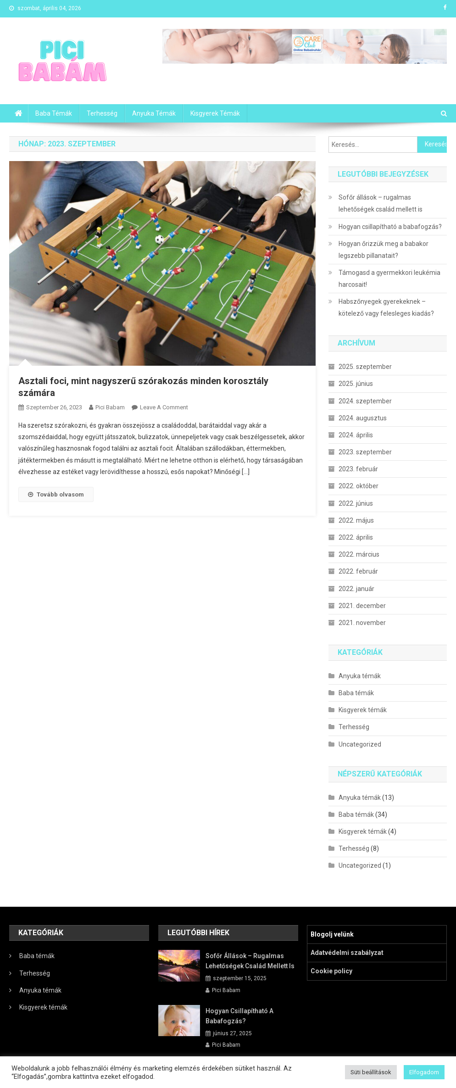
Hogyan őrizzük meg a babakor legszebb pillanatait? (383, 249)
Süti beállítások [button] (370, 1072)
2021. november (362, 622)
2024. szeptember (365, 401)
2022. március (359, 554)
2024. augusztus (363, 418)
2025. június (356, 383)
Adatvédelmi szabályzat (347, 952)
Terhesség (102, 113)
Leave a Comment (164, 407)
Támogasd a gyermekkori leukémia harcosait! (389, 278)
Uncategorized (360, 744)
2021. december (362, 605)
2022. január (356, 588)
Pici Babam (110, 407)
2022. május (356, 520)
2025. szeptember (365, 366)
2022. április (356, 537)
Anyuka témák (154, 113)
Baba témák (53, 113)
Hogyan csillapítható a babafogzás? (390, 226)
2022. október (358, 486)
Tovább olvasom (56, 494)
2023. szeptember (365, 452)
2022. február (358, 571)
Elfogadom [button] (424, 1072)
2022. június (356, 503)
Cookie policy (331, 971)
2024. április (356, 435)
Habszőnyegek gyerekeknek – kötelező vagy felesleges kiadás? (386, 307)
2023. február (358, 469)
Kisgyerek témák (215, 113)
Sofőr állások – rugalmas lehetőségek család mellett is (381, 203)
